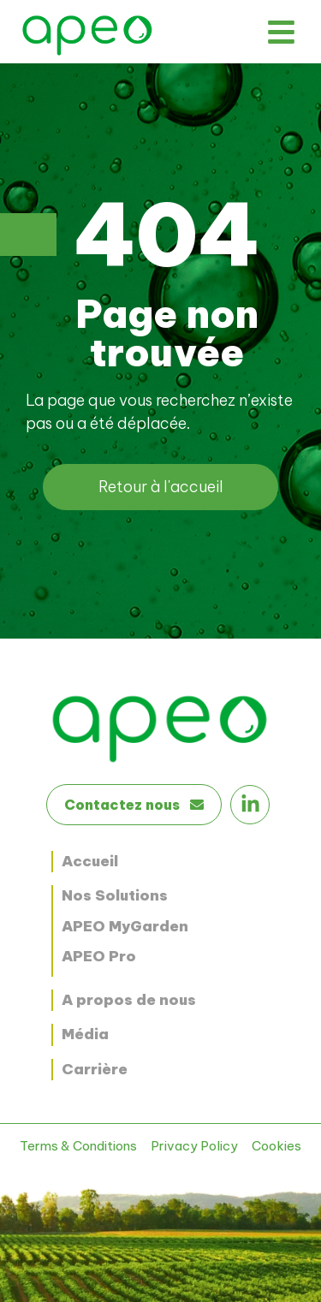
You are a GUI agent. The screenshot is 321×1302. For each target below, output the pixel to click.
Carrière (95, 1069)
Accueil (90, 861)
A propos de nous (129, 999)
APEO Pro (99, 956)
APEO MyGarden (125, 926)
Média (85, 1034)
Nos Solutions (115, 895)
